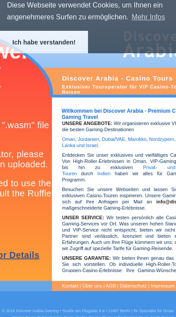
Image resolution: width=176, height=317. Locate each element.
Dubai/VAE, (114, 139)
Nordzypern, (162, 139)
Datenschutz (133, 285)
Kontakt (70, 285)
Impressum (163, 285)
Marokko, (138, 139)
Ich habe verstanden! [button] (44, 42)
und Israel (86, 145)
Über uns (92, 285)
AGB (111, 285)
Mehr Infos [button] (148, 17)
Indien (103, 173)
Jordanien (88, 139)
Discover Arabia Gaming (37, 311)
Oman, (69, 139)
